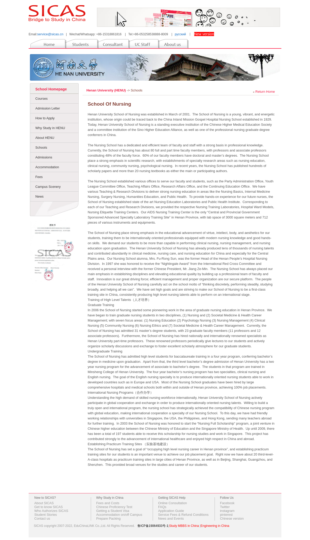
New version (204, 34)
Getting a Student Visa (112, 511)
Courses (41, 98)
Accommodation (47, 167)
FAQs (162, 507)
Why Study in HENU (50, 128)
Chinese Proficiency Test (114, 507)
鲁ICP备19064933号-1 (152, 526)
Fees (39, 177)
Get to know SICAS (48, 507)
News (39, 196)
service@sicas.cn (50, 34)
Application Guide (171, 511)
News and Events (171, 518)
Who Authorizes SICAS (51, 511)
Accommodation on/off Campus (119, 515)
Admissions (43, 157)
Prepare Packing (108, 518)
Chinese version (232, 518)
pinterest (226, 515)
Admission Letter (47, 108)
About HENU (44, 138)
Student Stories (45, 515)
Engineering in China (215, 526)
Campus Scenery (48, 187)
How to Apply (45, 118)
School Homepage (51, 89)
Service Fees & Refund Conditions (183, 515)
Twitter (225, 507)
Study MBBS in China (184, 526)
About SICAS (44, 503)
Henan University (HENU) (106, 90)
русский (180, 34)
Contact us (42, 518)
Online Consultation (172, 503)
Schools (41, 147)
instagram (227, 511)
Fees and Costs (107, 503)
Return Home (265, 92)
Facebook (227, 503)
